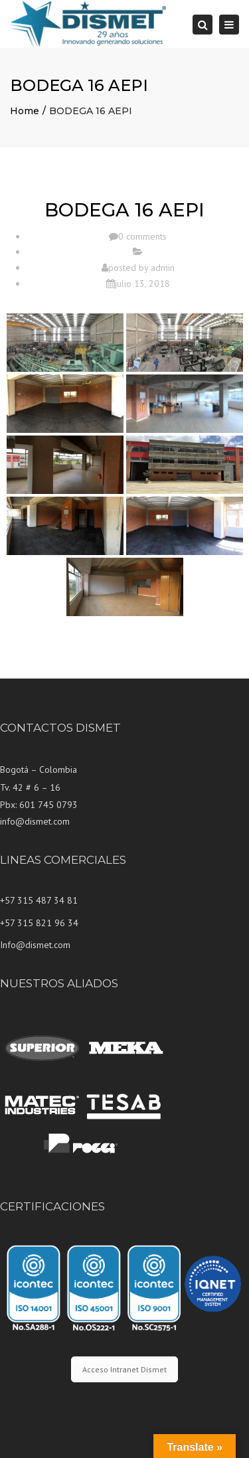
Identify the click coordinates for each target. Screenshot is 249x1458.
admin (163, 268)
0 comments (142, 236)
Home (24, 111)
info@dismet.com (35, 821)
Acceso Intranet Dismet (124, 1369)
